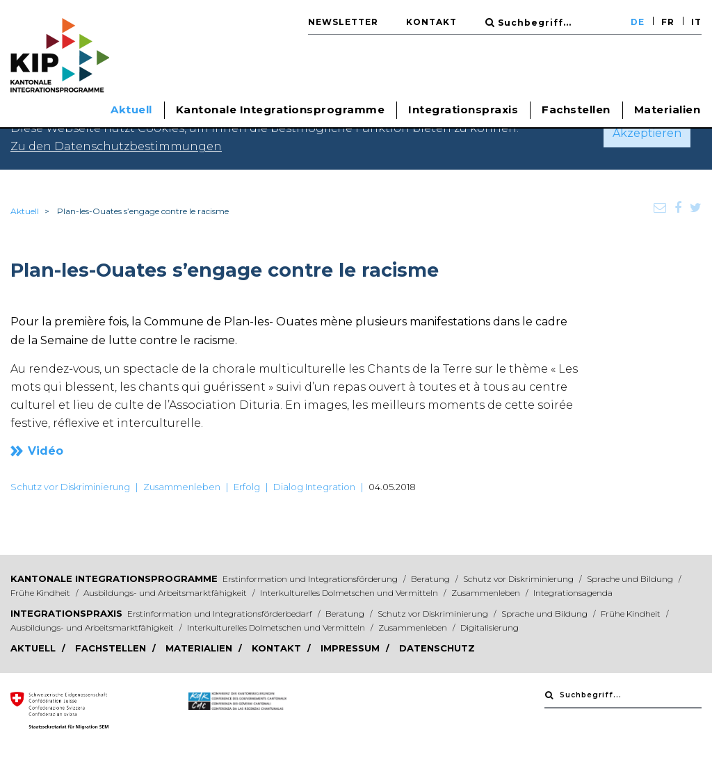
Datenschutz (437, 648)
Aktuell (24, 211)
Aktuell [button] (131, 109)
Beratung (431, 579)
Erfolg (247, 486)
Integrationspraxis (66, 613)
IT (696, 22)
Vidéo (45, 450)
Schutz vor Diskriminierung (70, 486)
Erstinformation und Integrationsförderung (311, 579)
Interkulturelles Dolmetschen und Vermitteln (350, 592)
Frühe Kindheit (41, 592)
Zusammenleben (181, 486)
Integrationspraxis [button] (463, 109)
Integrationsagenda (573, 592)
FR (667, 22)
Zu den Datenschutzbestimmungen (116, 146)
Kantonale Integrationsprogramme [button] (280, 109)
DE (638, 22)
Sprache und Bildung (631, 579)
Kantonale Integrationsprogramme (114, 578)
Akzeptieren (647, 133)
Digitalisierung (489, 627)
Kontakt (431, 22)
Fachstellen (576, 109)
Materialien (667, 109)
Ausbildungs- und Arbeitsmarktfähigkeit (166, 592)
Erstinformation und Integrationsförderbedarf (220, 613)
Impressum (351, 648)
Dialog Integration (314, 486)
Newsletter (343, 22)
